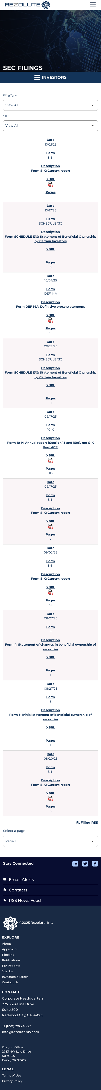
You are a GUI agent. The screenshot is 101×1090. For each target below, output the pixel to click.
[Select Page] (50, 841)
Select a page (14, 831)
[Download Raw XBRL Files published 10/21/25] (50, 184)
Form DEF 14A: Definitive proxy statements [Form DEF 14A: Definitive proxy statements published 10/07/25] (50, 306)
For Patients (11, 966)
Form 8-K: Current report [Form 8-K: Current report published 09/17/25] (50, 513)
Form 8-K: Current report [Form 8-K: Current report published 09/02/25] (50, 579)
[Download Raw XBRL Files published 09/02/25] (50, 592)
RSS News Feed (22, 900)
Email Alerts (18, 879)
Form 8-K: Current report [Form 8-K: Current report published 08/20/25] (50, 785)
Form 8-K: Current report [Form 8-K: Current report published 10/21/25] (50, 171)
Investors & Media (15, 977)
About (6, 943)
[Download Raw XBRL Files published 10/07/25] (50, 319)
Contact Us (10, 982)
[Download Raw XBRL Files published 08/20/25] (50, 798)
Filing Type (9, 95)
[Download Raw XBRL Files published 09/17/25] (50, 460)
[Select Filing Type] (50, 105)
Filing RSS (87, 823)
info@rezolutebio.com (20, 1032)
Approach (9, 949)
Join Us (7, 971)
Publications (11, 960)
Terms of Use (11, 1075)
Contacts (15, 890)
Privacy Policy (12, 1081)
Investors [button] (50, 77)
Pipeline (8, 955)
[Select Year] (50, 125)
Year (5, 115)
